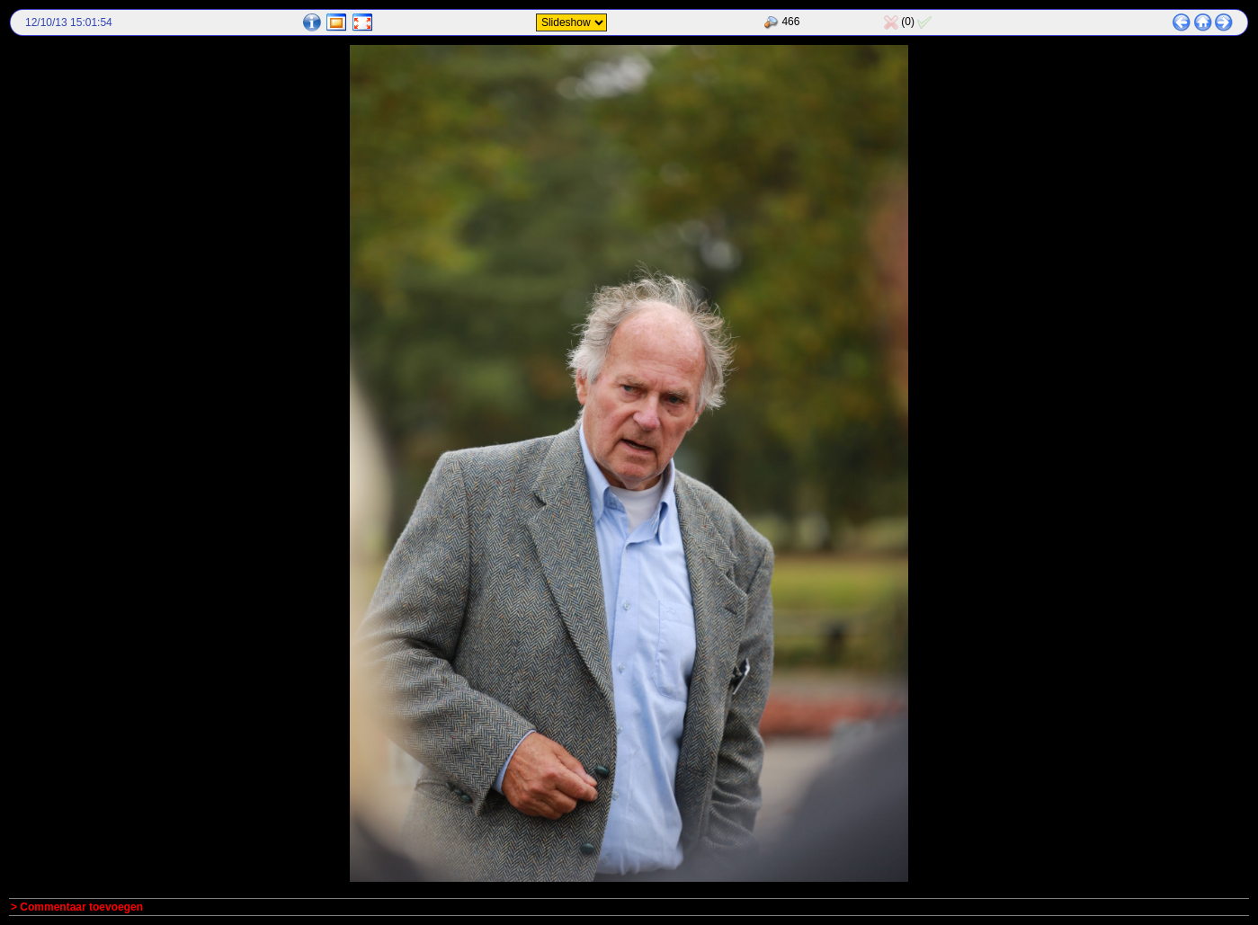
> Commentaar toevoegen (77, 907)
